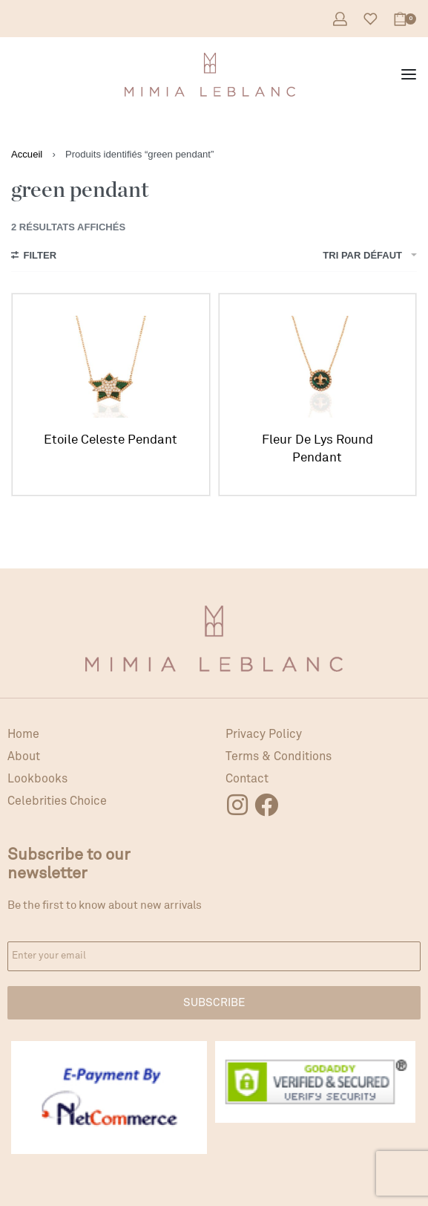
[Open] (370, 19)
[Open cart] (404, 19)
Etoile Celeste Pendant (110, 439)
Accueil (26, 154)
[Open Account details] (340, 19)
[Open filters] (33, 257)
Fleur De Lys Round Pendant (317, 448)
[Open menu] (409, 74)
